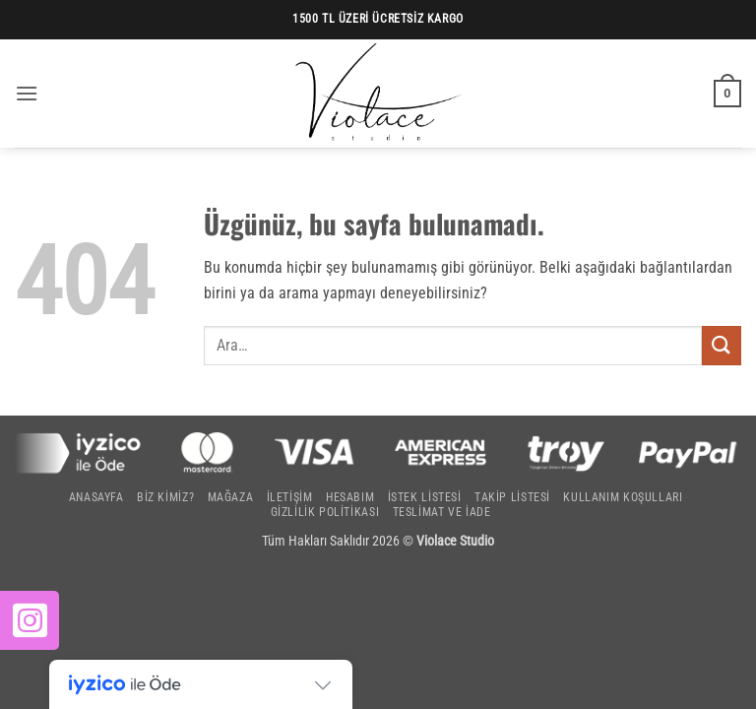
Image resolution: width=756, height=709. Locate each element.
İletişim (290, 497)
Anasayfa (96, 497)
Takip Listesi (512, 497)
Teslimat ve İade (442, 512)
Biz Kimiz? (165, 497)
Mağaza (231, 497)
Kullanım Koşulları (622, 497)
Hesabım (350, 497)
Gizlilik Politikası (325, 512)
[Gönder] (721, 345)
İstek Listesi (425, 497)
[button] (26, 93)
